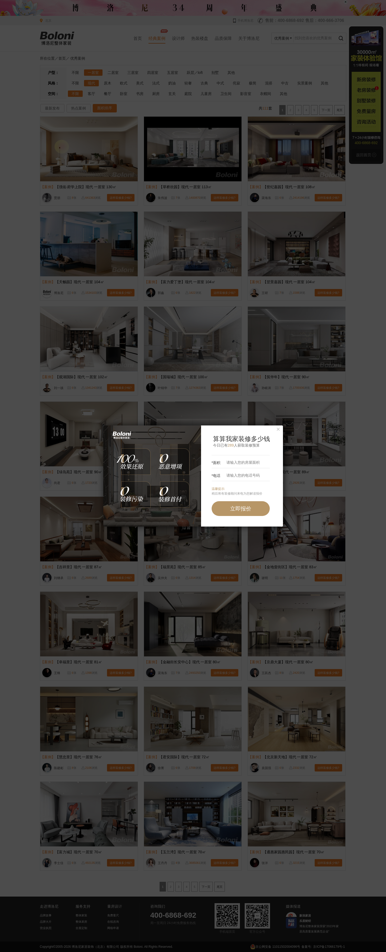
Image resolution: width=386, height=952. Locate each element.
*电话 (237, 475)
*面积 (237, 462)
